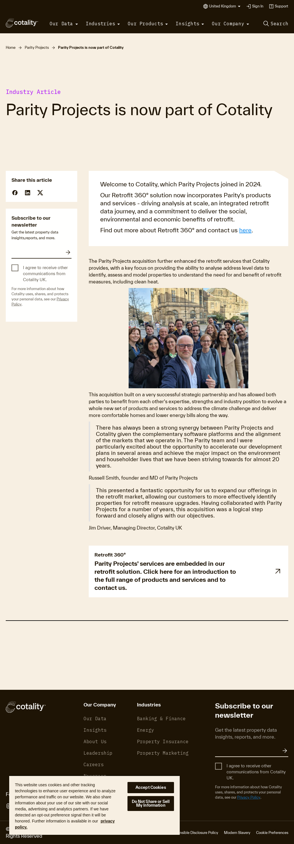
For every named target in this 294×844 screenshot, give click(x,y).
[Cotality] (22, 23)
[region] (94, 805)
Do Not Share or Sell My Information (151, 803)
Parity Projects (37, 47)
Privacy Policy (248, 797)
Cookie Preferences (272, 833)
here (245, 230)
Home (11, 47)
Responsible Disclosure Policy (193, 833)
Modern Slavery (237, 833)
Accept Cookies (151, 787)
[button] (225, 6)
